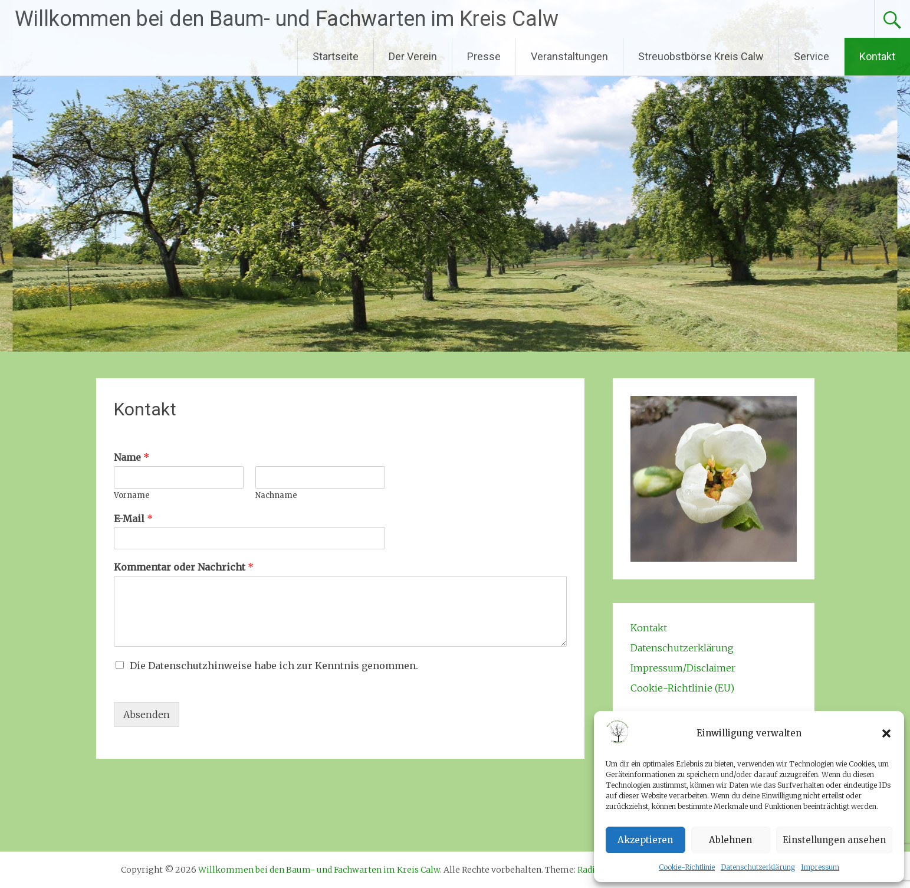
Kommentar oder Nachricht (184, 567)
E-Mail (133, 519)
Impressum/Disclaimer (682, 668)
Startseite (336, 56)
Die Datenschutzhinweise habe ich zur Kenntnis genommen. (274, 665)
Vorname (132, 495)
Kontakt (877, 56)
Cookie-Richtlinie (687, 867)
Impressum (820, 867)
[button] (886, 733)
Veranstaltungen (569, 56)
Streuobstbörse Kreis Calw (701, 56)
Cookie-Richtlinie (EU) (682, 688)
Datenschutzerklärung (758, 867)
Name (131, 457)
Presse (484, 56)
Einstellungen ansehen (834, 840)
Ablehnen (730, 840)
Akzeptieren (645, 840)
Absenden (146, 714)
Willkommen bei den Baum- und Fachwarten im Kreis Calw (287, 18)
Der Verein (413, 56)
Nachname (276, 495)
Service (811, 56)
